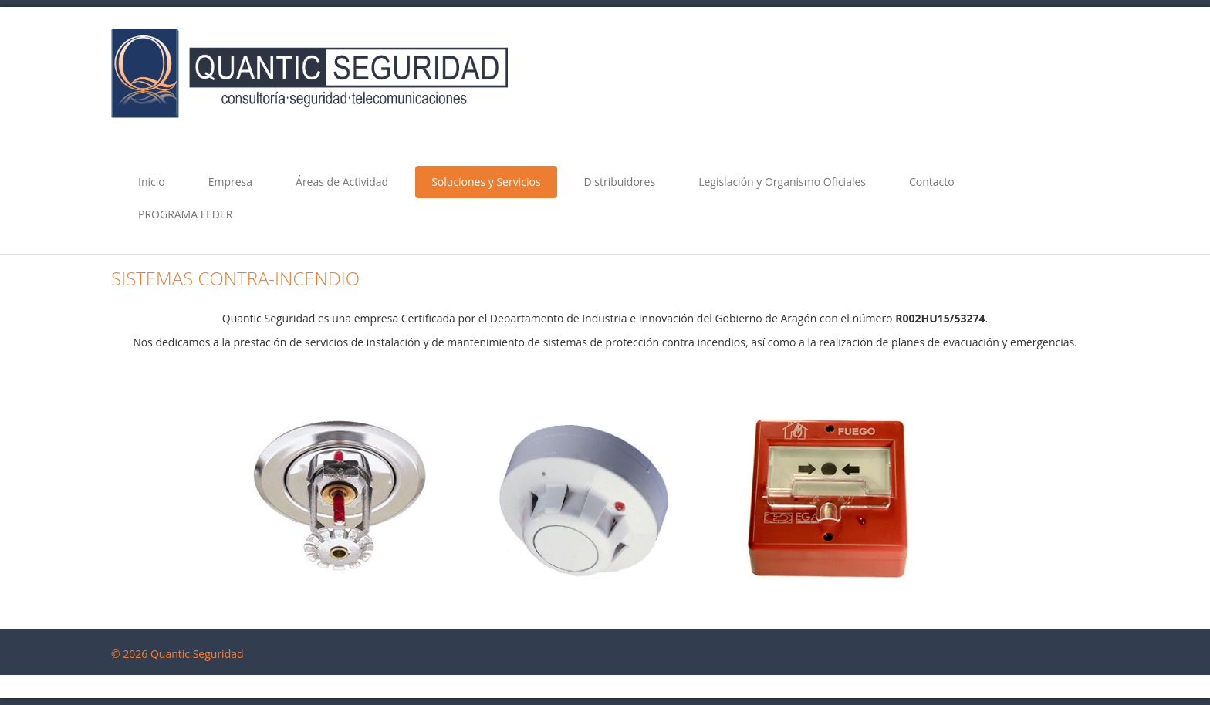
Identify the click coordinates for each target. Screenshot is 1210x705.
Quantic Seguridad (197, 653)
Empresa (230, 181)
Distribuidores (620, 181)
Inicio (151, 181)
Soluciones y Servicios (485, 181)
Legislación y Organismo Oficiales (782, 181)
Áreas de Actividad (342, 181)
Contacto (932, 181)
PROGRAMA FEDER (185, 214)
